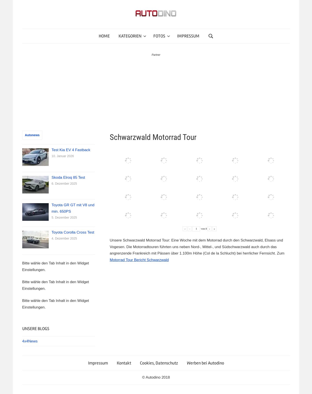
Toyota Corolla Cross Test (73, 232)
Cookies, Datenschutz (159, 363)
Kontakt (124, 363)
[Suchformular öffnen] (211, 36)
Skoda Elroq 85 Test (68, 177)
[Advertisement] (156, 90)
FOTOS (161, 36)
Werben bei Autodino (205, 363)
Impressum (98, 363)
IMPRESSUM (188, 36)
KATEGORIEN (132, 36)
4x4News (30, 341)
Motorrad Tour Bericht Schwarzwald (139, 260)
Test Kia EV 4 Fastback (71, 150)
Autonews (32, 135)
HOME (104, 36)
